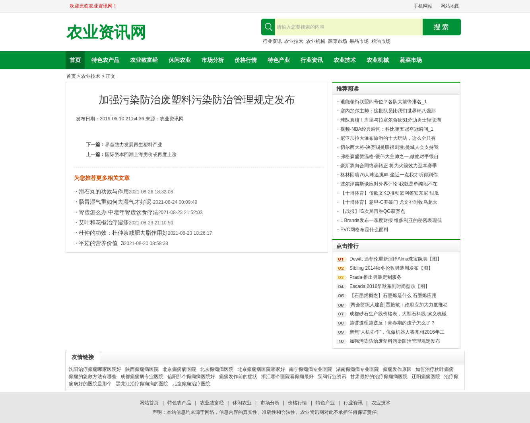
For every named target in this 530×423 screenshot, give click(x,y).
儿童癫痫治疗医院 (191, 383)
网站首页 (149, 403)
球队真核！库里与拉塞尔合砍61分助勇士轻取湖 (390, 120)
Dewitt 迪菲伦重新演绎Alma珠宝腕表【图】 (395, 259)
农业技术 (293, 41)
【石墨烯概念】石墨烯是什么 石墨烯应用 (393, 295)
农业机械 (315, 41)
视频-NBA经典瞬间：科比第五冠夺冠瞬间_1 (386, 129)
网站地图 (450, 6)
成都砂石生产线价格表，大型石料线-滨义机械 (398, 314)
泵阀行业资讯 (332, 376)
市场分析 (213, 60)
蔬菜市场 (337, 41)
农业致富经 (144, 60)
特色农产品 (105, 60)
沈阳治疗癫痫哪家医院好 (95, 369)
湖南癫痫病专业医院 (357, 369)
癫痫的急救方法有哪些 (92, 376)
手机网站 (423, 6)
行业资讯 (272, 41)
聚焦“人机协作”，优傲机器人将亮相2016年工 (397, 332)
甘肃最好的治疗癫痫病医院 (379, 376)
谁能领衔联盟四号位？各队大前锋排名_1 (383, 101)
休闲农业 (180, 60)
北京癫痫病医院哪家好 (261, 369)
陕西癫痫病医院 (142, 369)
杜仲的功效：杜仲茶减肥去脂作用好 (123, 233)
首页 (75, 60)
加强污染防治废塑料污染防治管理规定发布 (394, 341)
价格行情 (246, 60)
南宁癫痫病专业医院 (310, 369)
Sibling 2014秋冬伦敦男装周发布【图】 (391, 268)
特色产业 (279, 60)
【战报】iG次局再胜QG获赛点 (372, 211)
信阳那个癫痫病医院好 (191, 376)
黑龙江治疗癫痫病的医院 (142, 383)
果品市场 (359, 41)
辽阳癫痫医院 (426, 376)
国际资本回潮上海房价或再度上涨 (141, 154)
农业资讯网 (106, 32)
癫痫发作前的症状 (238, 376)
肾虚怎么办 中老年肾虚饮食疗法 (118, 212)
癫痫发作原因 (397, 369)
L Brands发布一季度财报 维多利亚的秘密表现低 (391, 220)
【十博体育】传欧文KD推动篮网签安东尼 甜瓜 (389, 193)
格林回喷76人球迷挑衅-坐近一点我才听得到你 (389, 175)
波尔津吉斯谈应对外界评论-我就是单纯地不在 (388, 184)
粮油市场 (380, 41)
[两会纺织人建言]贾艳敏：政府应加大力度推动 (398, 304)
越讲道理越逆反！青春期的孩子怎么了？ (392, 323)
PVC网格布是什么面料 (364, 229)
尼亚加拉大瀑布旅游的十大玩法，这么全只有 (388, 138)
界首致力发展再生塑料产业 (133, 144)
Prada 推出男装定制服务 (375, 277)
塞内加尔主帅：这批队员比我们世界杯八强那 (388, 111)
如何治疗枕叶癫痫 (434, 369)
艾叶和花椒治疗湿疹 (104, 222)
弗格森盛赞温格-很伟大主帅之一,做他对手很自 (389, 156)
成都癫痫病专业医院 (141, 376)
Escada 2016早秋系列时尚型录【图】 (389, 286)
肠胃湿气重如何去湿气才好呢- (116, 202)
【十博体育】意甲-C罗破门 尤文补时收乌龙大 (388, 202)
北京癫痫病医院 (179, 369)
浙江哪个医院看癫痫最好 (287, 376)
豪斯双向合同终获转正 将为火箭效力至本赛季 (388, 165)
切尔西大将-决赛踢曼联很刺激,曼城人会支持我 (389, 147)
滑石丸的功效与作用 (104, 191)
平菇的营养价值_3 (101, 243)
